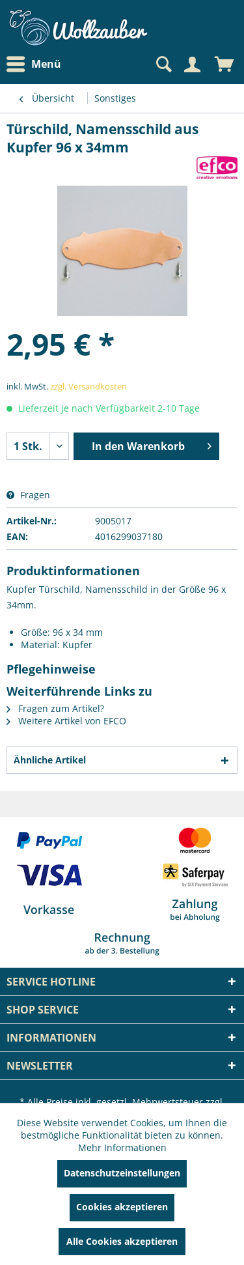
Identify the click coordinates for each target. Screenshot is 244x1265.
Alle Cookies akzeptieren (122, 1241)
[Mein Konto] (192, 64)
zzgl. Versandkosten (88, 386)
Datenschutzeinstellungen (122, 1173)
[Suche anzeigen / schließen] (163, 64)
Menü (34, 64)
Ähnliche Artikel (50, 760)
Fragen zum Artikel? (55, 708)
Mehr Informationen (122, 1147)
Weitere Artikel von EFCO (66, 721)
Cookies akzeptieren (122, 1207)
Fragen (28, 495)
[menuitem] (37, 64)
